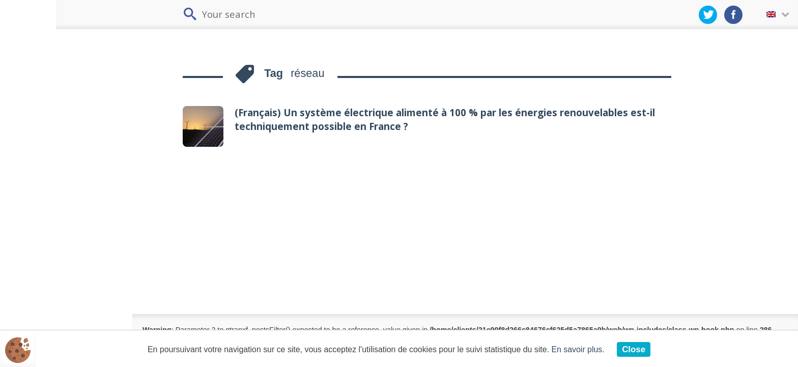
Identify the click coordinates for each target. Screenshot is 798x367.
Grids (31, 300)
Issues (33, 72)
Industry (35, 172)
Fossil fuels (41, 247)
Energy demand (43, 100)
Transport (38, 148)
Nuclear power (47, 271)
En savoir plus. (590, 349)
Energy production (49, 199)
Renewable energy (55, 223)
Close (648, 349)
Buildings (37, 124)
